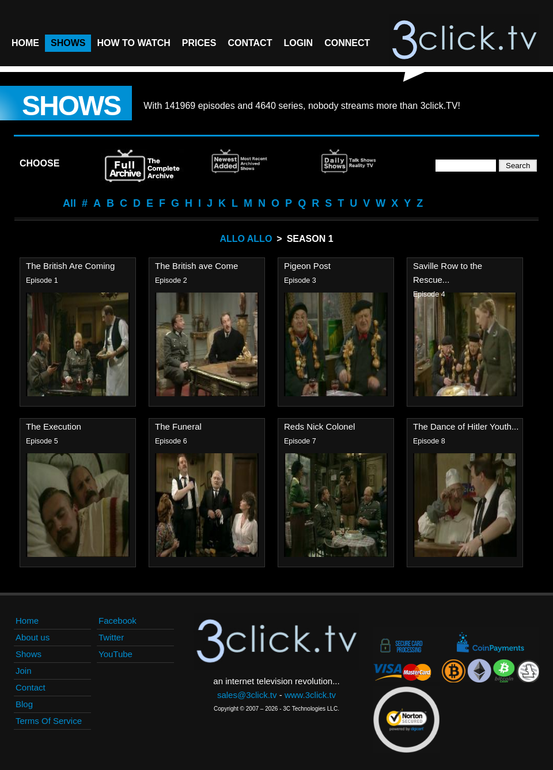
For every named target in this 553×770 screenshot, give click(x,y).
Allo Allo (245, 239)
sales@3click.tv (247, 695)
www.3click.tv (310, 695)
